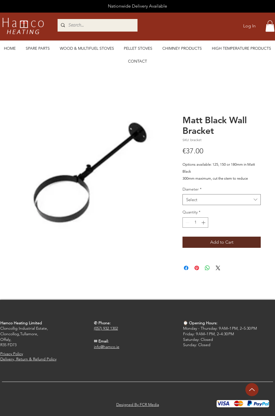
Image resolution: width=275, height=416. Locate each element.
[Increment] (203, 222)
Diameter (191, 189)
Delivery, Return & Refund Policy (28, 359)
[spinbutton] (195, 222)
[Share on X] (218, 268)
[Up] (252, 389)
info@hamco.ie (106, 346)
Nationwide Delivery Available (137, 6)
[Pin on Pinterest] (196, 268)
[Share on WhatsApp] (207, 268)
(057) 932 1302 (106, 328)
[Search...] (125, 25)
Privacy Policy (11, 353)
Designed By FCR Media (137, 404)
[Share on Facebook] (186, 268)
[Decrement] (186, 222)
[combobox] (221, 199)
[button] (270, 26)
